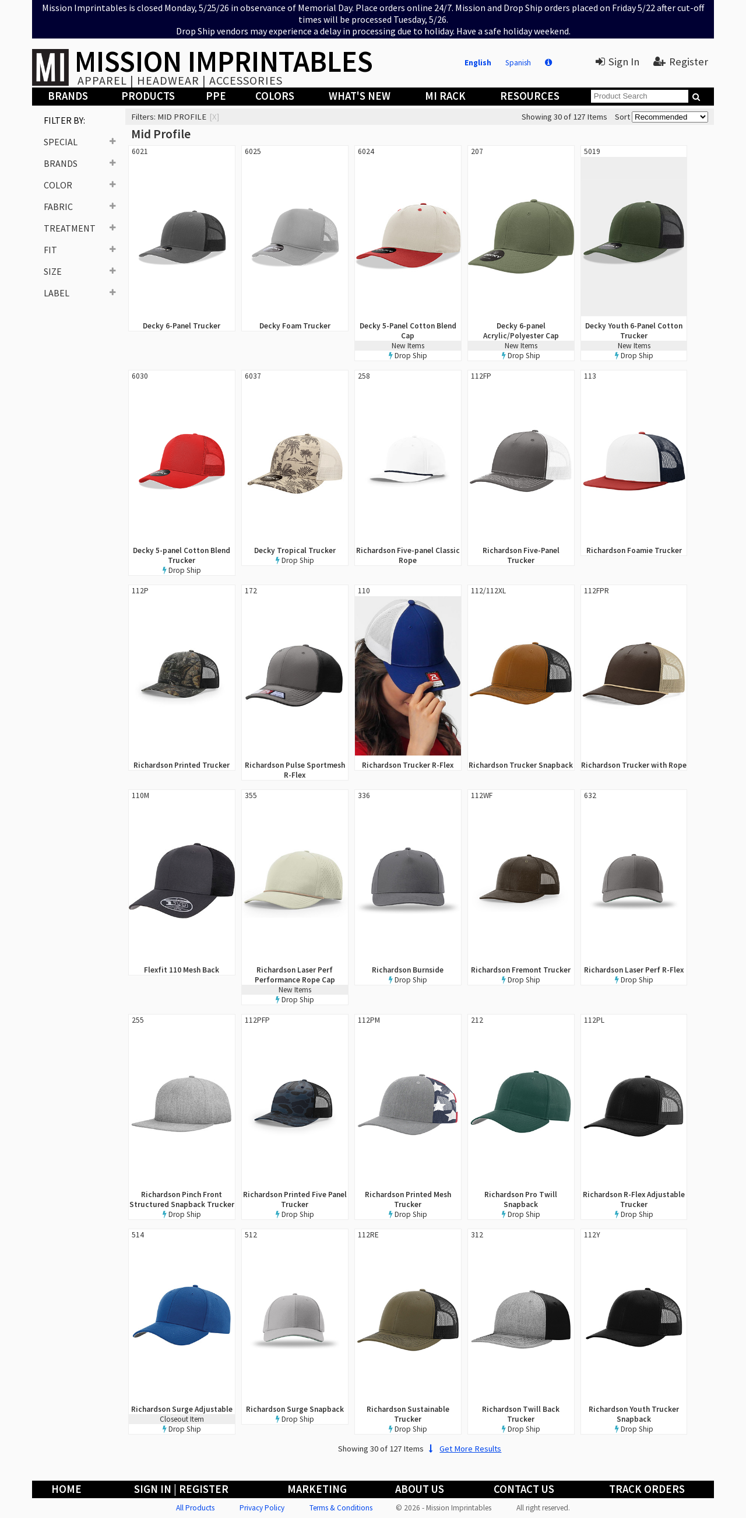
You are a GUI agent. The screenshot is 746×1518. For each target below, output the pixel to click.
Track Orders (647, 1489)
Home (66, 1489)
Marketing (317, 1489)
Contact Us (524, 1489)
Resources (530, 96)
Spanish (518, 63)
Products (148, 96)
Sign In (617, 61)
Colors (274, 96)
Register (680, 61)
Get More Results (463, 1448)
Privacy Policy (262, 1508)
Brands (68, 96)
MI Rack (445, 96)
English (478, 63)
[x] (214, 116)
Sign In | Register (181, 1489)
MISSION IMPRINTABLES (224, 61)
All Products (195, 1508)
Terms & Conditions (340, 1508)
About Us (419, 1489)
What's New (359, 96)
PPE (216, 96)
